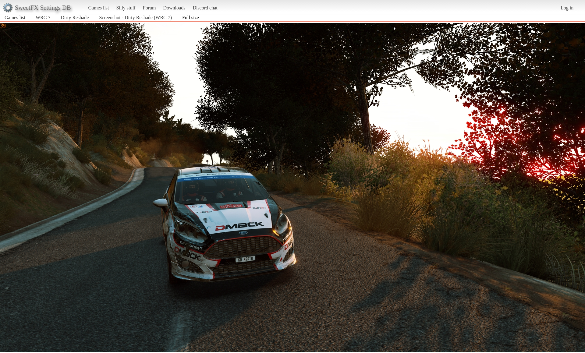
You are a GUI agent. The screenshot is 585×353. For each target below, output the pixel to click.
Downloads (174, 7)
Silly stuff (126, 7)
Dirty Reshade (75, 17)
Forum (149, 7)
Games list (98, 7)
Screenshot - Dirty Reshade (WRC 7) (135, 17)
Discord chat (205, 7)
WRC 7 (43, 17)
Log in (567, 7)
